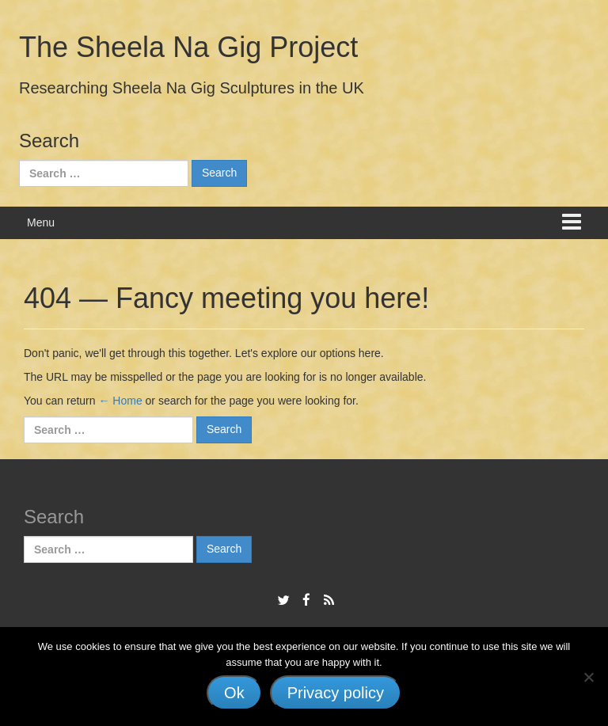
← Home (120, 400)
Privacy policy (335, 692)
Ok (234, 692)
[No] (588, 677)
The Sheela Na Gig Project (188, 47)
